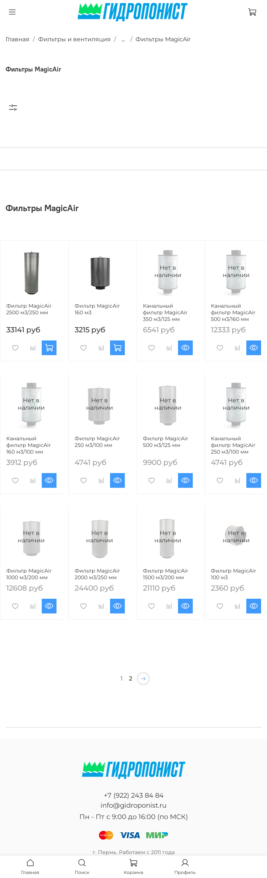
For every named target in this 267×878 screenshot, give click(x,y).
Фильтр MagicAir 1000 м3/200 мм (29, 574)
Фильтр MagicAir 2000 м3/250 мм (97, 574)
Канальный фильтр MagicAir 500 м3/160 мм (233, 312)
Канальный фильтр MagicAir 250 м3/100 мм (233, 445)
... (123, 39)
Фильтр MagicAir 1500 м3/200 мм (165, 574)
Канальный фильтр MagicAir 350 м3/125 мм (165, 312)
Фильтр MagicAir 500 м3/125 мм (165, 441)
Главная (18, 39)
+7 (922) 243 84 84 (134, 795)
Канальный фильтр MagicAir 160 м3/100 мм (28, 445)
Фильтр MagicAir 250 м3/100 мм (97, 441)
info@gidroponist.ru (133, 805)
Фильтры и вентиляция (74, 39)
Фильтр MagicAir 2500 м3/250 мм (29, 309)
